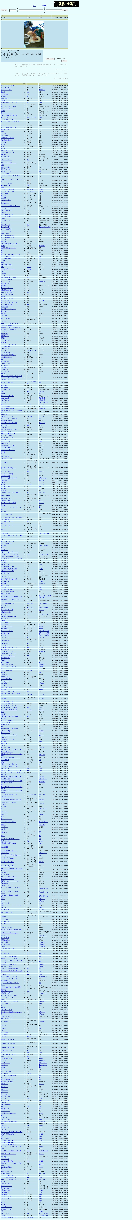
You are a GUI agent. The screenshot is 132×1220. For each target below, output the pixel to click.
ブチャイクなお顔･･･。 (8, 325)
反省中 (3, 111)
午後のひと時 (5, 903)
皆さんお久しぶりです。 (8, 541)
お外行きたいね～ (6, 498)
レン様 (3, 260)
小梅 (28, 391)
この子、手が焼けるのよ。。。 (10, 758)
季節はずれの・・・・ (7, 883)
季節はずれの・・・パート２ (9, 881)
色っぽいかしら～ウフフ (8, 503)
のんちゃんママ (43, 545)
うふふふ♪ (4, 1117)
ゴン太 (29, 668)
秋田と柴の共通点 (6, 1104)
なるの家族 (42, 281)
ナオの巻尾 (4, 942)
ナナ (28, 521)
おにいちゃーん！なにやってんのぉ (11, 749)
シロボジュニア (31, 350)
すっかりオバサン (6, 90)
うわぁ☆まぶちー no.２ (8, 964)
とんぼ (41, 581)
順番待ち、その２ (6, 169)
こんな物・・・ (5, 273)
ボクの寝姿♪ (4, 1032)
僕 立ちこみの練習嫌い (8, 1075)
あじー (3, 1115)
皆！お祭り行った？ (7, 298)
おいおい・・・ (5, 208)
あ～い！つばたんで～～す (9, 976)
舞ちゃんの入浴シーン (7, 879)
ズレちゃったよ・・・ (7, 576)
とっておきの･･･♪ (6, 357)
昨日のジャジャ (5, 1119)
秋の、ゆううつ (5, 167)
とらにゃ (41, 731)
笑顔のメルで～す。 (7, 927)
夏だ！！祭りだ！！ (7, 585)
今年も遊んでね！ (6, 439)
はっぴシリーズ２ (6, 1198)
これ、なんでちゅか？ (7, 664)
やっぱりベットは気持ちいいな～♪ (11, 1012)
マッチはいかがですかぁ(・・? (10, 839)
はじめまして (5, 402)
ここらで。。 (5, 222)
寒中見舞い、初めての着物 (9, 423)
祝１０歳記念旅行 (6, 258)
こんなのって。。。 (7, 1034)
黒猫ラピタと (5, 336)
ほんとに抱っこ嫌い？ (7, 292)
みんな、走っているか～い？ (9, 591)
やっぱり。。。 (5, 562)
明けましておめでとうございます (11, 770)
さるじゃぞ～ (5, 768)
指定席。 (3, 825)
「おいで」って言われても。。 (10, 206)
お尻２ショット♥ (6, 612)
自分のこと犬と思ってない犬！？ (11, 1179)
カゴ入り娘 (4, 307)
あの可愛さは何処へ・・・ (9, 647)
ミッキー (41, 300)
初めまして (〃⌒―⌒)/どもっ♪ (10, 958)
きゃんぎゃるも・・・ (7, 722)
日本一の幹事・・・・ (7, 519)
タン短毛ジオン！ (6, 1096)
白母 (40, 760)
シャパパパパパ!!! (6, 514)
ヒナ (28, 691)
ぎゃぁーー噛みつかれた (8, 1142)
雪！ (2, 808)
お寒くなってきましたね (8, 106)
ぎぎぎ (3, 1202)
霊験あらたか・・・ (7, 991)
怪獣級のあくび (5, 674)
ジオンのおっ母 (43, 1213)
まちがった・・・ (6, 624)
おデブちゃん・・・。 (7, 1073)
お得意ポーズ (5, 1108)
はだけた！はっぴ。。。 (8, 1196)
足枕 (2, 165)
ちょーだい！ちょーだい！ (9, 735)
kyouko (41, 569)
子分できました (5, 1098)
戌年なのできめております (9, 243)
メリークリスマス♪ (6, 448)
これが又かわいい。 (7, 458)
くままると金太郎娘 (7, 720)
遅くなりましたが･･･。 (8, 656)
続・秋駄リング (5, 921)
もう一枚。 (4, 1094)
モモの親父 (42, 1021)
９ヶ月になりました (7, 288)
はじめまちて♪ (5, 573)
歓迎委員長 (4, 523)
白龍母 (41, 907)
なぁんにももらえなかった (9, 344)
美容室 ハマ (5, 129)
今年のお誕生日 (5, 98)
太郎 (28, 185)
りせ (40, 1108)
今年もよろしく (5, 441)
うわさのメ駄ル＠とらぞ (8, 1043)
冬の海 (3, 92)
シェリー (29, 292)
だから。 (3, 218)
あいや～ (3, 374)
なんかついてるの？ (7, 304)
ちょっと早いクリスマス (8, 822)
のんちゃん (30, 603)
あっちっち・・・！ (7, 117)
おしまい (3, 1025)
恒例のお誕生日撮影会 (7, 138)
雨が (2, 816)
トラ (28, 1151)
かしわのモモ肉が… (7, 670)
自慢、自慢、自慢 (6, 265)
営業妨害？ (4, 698)
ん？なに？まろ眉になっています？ (11, 1132)
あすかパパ (42, 117)
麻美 (40, 171)
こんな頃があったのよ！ (8, 739)
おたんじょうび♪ (6, 200)
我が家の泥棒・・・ (7, 874)
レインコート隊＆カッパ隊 (9, 978)
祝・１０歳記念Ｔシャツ (8, 256)
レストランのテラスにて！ (9, 794)
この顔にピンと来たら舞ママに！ (11, 930)
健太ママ (41, 480)
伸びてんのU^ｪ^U (6, 210)
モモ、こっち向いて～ (7, 396)
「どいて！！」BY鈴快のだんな (10, 956)
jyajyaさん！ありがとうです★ (10, 983)
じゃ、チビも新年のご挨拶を (9, 766)
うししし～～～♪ (6, 231)
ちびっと (3, 1102)
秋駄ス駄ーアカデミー (7, 408)
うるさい (3, 321)
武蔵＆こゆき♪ (43, 953)
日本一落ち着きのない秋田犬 (9, 1217)
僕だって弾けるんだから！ (9, 429)
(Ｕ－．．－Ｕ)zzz (6, 183)
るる (40, 672)
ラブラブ (3, 1130)
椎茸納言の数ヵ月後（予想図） (10, 728)
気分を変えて (5, 741)
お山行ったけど (5, 476)
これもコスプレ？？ (7, 610)
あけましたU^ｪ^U (6, 431)
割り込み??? (4, 385)
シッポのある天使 (6, 229)
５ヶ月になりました (7, 352)
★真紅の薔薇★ (5, 185)
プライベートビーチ (7, 626)
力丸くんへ (4, 660)
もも (28, 92)
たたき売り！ (5, 872)
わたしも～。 (5, 587)
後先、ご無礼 (5, 398)
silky (40, 855)
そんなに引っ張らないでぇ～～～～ (11, 705)
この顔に (3, 829)
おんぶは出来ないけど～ (8, 1144)
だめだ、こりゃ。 (6, 160)
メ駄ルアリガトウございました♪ (10, 968)
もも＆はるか (31, 189)
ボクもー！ (4, 125)
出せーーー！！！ (6, 113)
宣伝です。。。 (5, 1157)
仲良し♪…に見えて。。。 (8, 162)
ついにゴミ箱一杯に (7, 1161)
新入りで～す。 (5, 157)
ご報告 (3, 391)
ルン (28, 425)
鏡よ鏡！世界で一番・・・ (9, 851)
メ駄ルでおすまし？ (7, 1018)
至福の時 (3, 338)
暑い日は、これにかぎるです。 (10, 323)
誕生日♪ (3, 718)
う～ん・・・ (5, 681)
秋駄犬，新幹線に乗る (7, 1134)
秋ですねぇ (4, 490)
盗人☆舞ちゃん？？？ (7, 361)
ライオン (3, 539)
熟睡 (2, 712)
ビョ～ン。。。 (5, 425)
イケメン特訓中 (5, 340)
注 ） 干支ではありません (8, 127)
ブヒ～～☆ (4, 1092)
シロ (28, 991)
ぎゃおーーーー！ (6, 819)
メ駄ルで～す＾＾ (6, 1184)
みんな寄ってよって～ (7, 866)
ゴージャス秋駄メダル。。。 (9, 1140)
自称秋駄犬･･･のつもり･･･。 (9, 653)
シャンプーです (5, 275)
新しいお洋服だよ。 (7, 1138)
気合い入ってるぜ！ (7, 618)
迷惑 (2, 146)
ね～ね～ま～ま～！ (7, 1077)
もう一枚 (3, 195)
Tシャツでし (5, 533)
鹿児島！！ (4, 1087)
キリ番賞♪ (4, 545)
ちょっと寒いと (5, 389)
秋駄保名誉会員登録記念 (8, 843)
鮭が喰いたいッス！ (7, 1215)
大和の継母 (42, 825)
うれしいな (4, 427)
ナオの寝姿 (4, 935)
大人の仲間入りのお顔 (7, 235)
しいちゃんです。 (6, 731)
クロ (28, 1106)
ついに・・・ (5, 1007)
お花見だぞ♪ (4, 369)
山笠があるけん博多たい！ (9, 1121)
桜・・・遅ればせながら (8, 666)
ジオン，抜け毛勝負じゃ (8, 1177)
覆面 (2, 726)
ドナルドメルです (6, 581)
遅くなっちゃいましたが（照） (10, 1001)
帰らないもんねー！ (7, 109)
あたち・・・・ (5, 359)
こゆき (41, 1056)
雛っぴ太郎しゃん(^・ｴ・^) (9, 277)
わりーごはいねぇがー (7, 997)
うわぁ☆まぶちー (6, 966)
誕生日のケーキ (5, 225)
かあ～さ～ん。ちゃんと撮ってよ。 (11, 1146)
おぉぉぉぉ (4, 462)
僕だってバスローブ (7, 589)
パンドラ (41, 404)
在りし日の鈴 (5, 227)
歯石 (2, 252)
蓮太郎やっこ (5, 365)
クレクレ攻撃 (5, 456)
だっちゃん (30, 1217)
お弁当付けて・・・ (7, 651)
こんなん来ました (6, 87)
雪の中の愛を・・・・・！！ (9, 102)
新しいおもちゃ (5, 283)
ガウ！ (3, 985)
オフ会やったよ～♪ (6, 953)
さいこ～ (3, 505)
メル (28, 581)
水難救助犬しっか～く (7, 290)
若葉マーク (42, 90)
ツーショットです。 (7, 631)
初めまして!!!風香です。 (8, 355)
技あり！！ (4, 550)
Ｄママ (41, 256)
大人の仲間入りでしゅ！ (8, 237)
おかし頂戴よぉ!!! (6, 687)
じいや (41, 843)
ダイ (28, 96)
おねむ (3, 187)
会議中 (3, 529)
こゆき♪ (41, 841)
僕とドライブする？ (7, 525)
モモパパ (41, 776)
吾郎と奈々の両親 (44, 631)
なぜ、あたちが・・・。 (8, 645)
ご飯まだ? (4, 832)
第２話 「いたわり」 (7, 858)
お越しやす (4, 1036)
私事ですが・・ (5, 940)
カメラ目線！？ (5, 1021)
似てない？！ (5, 203)
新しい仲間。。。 (6, 193)
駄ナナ (29, 701)
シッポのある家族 (6, 216)
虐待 (2, 131)
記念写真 (3, 1125)
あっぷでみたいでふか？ (8, 85)
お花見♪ (3, 212)
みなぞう (41, 391)
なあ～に (3, 946)
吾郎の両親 (42, 1121)
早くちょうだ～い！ (7, 1014)
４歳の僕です (5, 737)
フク (28, 160)
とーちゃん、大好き (7, 474)
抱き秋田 (3, 488)
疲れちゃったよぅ (6, 649)
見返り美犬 (4, 511)
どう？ (3, 1181)
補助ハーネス (5, 233)
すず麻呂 (3, 144)
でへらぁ (3, 1060)
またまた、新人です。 (7, 382)
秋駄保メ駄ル (5, 853)
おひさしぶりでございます (9, 115)
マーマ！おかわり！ (7, 486)
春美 (40, 961)
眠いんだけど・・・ (7, 150)
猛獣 (2, 668)
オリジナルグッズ (6, 300)
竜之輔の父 (42, 246)
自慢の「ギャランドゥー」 (9, 1213)
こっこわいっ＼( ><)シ (7, 603)
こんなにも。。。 (6, 1186)
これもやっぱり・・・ (7, 703)
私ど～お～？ (5, 841)
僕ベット (3, 142)
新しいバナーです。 (7, 543)
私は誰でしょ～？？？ (7, 571)
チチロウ (3, 1123)
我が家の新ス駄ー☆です (8, 248)
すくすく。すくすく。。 (8, 468)
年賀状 (3, 246)
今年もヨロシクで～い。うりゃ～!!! (11, 772)
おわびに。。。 (5, 1063)
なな (28, 716)
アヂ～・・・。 (5, 1056)
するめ (3, 509)
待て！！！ (4, 1090)
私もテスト (4, 1169)
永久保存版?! (5, 760)
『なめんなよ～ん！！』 (8, 1113)
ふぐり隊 (3, 806)
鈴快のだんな (43, 976)
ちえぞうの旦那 (43, 402)
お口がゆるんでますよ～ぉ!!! (9, 552)
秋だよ (3, 950)
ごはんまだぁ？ (5, 480)
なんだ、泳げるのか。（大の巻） (11, 556)
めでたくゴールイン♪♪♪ (8, 269)
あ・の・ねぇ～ (5, 662)
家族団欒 (3, 999)
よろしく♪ (4, 350)
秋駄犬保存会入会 (6, 993)
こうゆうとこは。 (6, 220)
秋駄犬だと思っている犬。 (9, 691)
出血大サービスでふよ (7, 912)
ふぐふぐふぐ (5, 94)
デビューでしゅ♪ (6, 171)
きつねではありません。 (8, 948)
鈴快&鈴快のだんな (44, 227)
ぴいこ (29, 267)
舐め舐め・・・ (5, 342)
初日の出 (3, 774)
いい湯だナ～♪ (5, 363)
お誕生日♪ (4, 148)
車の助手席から (5, 1173)
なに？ (3, 745)
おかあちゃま (43, 779)
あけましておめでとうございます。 (11, 776)
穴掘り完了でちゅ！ (7, 501)
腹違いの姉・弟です (7, 214)
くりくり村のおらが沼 (7, 294)
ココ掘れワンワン (6, 679)
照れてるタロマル (6, 1209)
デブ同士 (3, 133)
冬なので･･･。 (5, 262)
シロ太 (29, 269)
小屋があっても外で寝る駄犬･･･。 (11, 716)
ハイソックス (5, 1159)
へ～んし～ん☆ (5, 281)
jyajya (40, 741)
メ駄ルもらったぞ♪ (6, 1010)
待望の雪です (5, 443)
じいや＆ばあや (43, 1151)
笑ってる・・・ (5, 614)
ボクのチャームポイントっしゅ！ (11, 1151)
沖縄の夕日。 (5, 629)
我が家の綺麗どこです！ (8, 1079)
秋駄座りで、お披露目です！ (9, 764)
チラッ (3, 899)
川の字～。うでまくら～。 (9, 1016)
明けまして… (5, 814)
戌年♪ (2, 250)
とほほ (3, 672)
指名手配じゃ (5, 367)
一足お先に (4, 315)
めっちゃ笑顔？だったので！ (9, 995)
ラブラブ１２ (5, 1127)
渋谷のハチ (42, 408)
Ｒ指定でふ (4, 916)
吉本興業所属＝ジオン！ (8, 566)
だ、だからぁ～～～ (7, 1175)
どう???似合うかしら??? (8, 119)
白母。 (41, 382)
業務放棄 (3, 583)
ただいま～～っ (5, 637)
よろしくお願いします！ (8, 191)
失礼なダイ (4, 96)
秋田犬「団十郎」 (32, 117)
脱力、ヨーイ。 (5, 622)
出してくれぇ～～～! (7, 1188)
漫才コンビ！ (5, 677)
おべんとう (4, 404)
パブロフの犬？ (5, 173)
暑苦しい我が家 (5, 318)
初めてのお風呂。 (6, 1167)
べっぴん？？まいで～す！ (9, 569)
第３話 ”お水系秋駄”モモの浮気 (11, 799)
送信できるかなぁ (6, 1171)
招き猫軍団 (4, 847)
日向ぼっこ (4, 100)
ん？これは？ (5, 938)
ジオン (29, 1213)
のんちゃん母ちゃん (45, 533)
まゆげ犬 (3, 714)
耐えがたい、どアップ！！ (9, 710)
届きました (4, 1052)
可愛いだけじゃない (7, 1071)
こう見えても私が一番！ (8, 189)
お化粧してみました (7, 416)
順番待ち (3, 286)
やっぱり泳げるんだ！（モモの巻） (11, 558)
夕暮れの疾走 (5, 640)
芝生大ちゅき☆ (5, 944)
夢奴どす (3, 154)
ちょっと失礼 (5, 1100)
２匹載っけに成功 (6, 1058)
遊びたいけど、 (5, 414)
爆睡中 (3, 836)
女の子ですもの (5, 974)
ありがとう (4, 689)
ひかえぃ (3, 1030)
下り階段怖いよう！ (7, 980)
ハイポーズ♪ (4, 331)
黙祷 (2, 1211)
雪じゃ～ (3, 785)
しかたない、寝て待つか (8, 1054)
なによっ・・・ (5, 607)
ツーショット (5, 348)
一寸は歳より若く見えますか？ (10, 492)
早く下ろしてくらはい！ (8, 521)
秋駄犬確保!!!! (5, 643)
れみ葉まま (42, 583)
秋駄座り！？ (5, 482)
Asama (40, 441)
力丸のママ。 (43, 478)
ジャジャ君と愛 (31, 794)
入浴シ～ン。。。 (6, 296)
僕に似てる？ (5, 564)
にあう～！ (4, 1065)
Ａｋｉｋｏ (42, 492)
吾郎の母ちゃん (43, 888)
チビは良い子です (6, 421)
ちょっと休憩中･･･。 (7, 346)
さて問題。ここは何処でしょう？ (11, 329)
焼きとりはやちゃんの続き (9, 707)
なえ (40, 1106)
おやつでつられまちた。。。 (9, 554)
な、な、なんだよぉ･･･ (8, 450)
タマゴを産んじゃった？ (8, 445)
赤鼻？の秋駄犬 (5, 658)
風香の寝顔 (4, 334)
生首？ (3, 394)
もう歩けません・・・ (7, 747)
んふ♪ (2, 1005)
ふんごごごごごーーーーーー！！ (11, 905)
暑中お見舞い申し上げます (9, 302)
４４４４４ (4, 827)
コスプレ (3, 1200)
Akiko (40, 102)
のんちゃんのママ (44, 603)
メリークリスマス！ (7, 471)
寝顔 (2, 1148)
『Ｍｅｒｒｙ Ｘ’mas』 (8, 796)
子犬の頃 (3, 1069)
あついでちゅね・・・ (7, 593)
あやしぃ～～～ (5, 733)
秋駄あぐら (4, 762)
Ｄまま (41, 1167)
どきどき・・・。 (6, 1207)
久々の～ (3, 454)
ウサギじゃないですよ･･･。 (9, 701)
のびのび (3, 271)
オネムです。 (5, 135)
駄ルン (29, 1073)
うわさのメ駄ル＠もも (7, 1047)
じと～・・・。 (5, 1111)
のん (28, 554)
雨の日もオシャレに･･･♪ (8, 309)
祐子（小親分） (43, 822)
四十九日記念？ (5, 909)
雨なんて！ (4, 907)
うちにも (3, 198)
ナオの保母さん (5, 779)
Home (34, 6)
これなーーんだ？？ (7, 885)
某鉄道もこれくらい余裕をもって (11, 327)
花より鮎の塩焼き (6, 140)
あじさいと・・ (5, 311)
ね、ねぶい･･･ (5, 919)
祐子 (40, 832)
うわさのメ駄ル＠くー (7, 1039)
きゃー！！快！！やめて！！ (9, 418)
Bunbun (41, 189)
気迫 (2, 267)
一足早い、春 (5, 400)
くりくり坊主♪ (5, 406)
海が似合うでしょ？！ (7, 560)
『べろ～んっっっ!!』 (7, 1050)
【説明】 (43, 5)
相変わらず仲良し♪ (6, 495)
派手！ (3, 1136)
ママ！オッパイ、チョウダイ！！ (11, 507)
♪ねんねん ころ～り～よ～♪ (9, 933)
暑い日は (3, 313)
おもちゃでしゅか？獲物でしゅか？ (11, 596)
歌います (3, 1106)
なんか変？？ (5, 371)
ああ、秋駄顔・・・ (7, 752)
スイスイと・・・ (6, 1205)
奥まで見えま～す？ (7, 1081)
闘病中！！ (4, 1084)
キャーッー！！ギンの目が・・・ (11, 855)
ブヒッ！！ (4, 811)
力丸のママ (42, 683)
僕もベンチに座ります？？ (9, 478)
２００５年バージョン (7, 437)
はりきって (4, 685)
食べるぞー (4, 387)
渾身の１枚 (4, 743)
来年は (3, 452)
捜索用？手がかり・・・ (8, 1154)
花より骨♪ (4, 683)
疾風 (28, 471)
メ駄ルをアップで (6, 1190)
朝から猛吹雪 (5, 724)
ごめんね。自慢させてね (8, 877)
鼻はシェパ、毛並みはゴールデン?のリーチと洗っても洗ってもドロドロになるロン (11, 377)
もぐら (3, 548)
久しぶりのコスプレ (7, 1003)
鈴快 (40, 418)
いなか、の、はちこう (7, 152)
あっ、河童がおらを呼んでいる (10, 254)
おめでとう (4, 241)
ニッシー (41, 662)
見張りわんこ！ (5, 484)
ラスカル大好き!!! (6, 279)
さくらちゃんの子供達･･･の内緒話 (11, 517)
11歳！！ (3, 239)
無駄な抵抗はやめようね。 (9, 616)
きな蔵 (29, 1036)
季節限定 (3, 620)
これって (3, 1028)
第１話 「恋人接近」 (7, 862)
